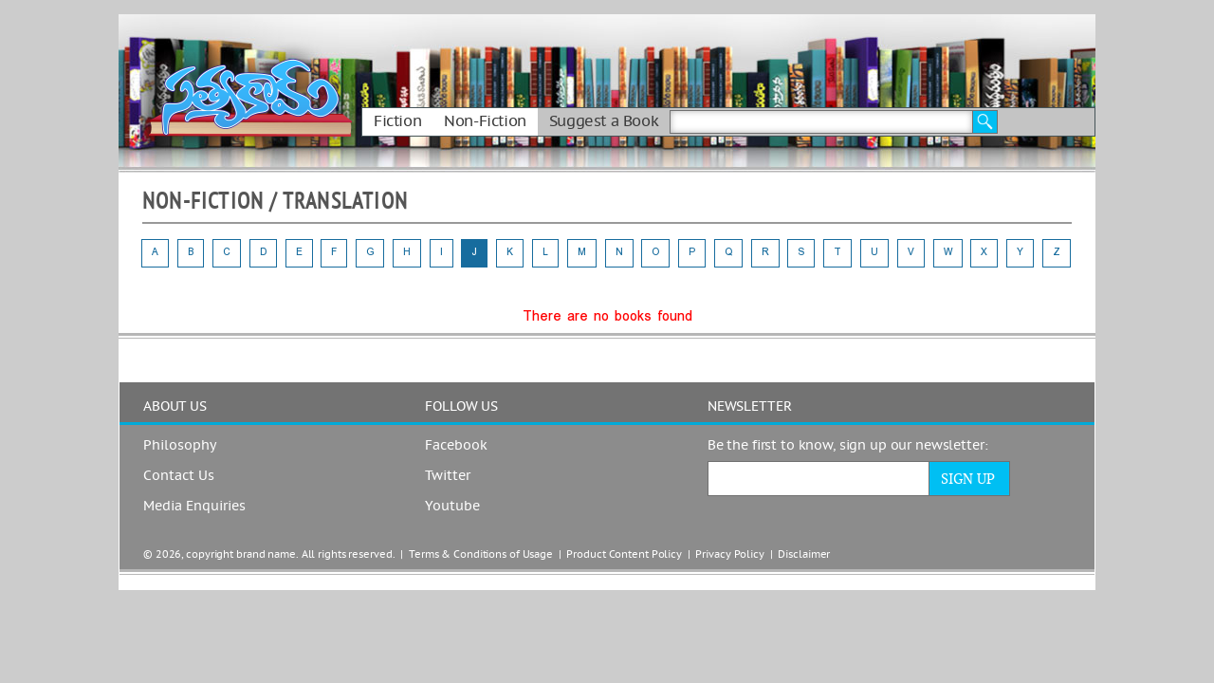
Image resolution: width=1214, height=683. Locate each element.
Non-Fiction (485, 121)
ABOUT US (175, 407)
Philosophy (179, 445)
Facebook (456, 445)
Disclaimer (804, 554)
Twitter (447, 476)
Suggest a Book (603, 121)
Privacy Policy (729, 554)
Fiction (397, 121)
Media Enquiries (194, 506)
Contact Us (178, 476)
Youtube (452, 506)
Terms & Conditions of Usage (481, 554)
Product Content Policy (624, 554)
